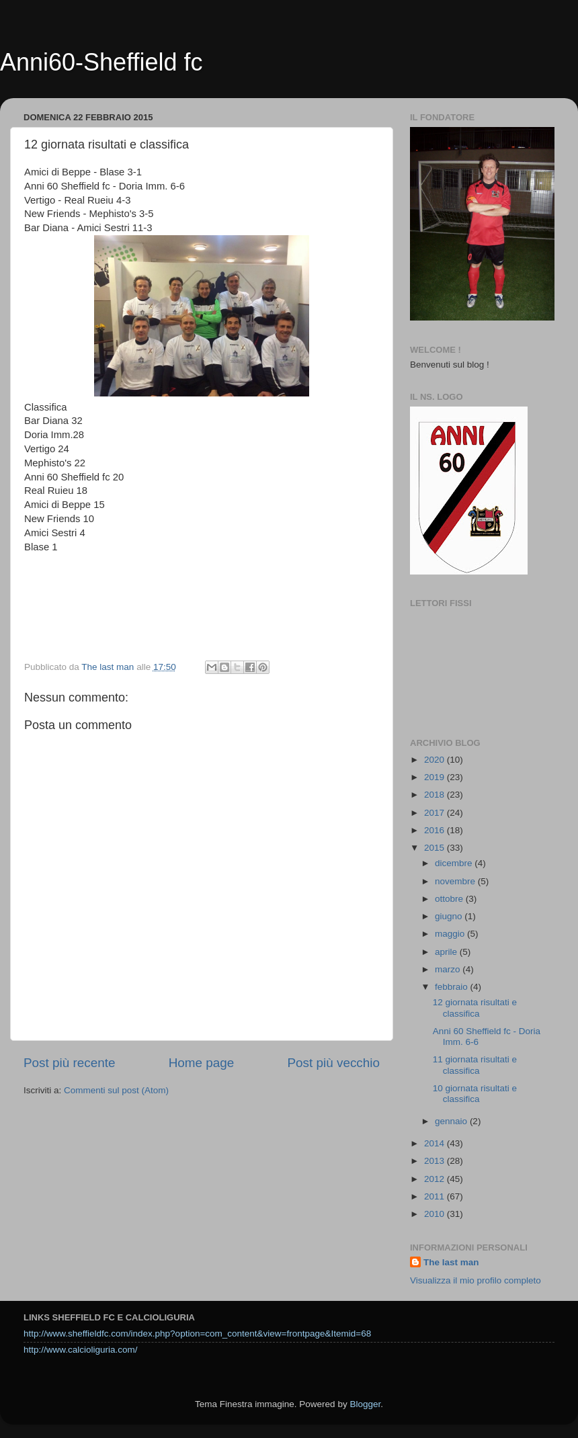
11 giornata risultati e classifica (475, 1064)
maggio (451, 934)
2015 (435, 848)
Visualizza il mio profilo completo (475, 1280)
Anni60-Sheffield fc (101, 62)
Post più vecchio (333, 1063)
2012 (435, 1179)
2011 (435, 1196)
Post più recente (70, 1063)
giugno (449, 916)
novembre (456, 881)
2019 (435, 777)
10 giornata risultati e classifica (475, 1093)
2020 (435, 760)
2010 (435, 1214)
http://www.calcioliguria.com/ (81, 1350)
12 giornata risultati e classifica (475, 1007)
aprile (447, 952)
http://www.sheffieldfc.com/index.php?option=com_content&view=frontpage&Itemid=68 (197, 1333)
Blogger (364, 1404)
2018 (435, 795)
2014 (435, 1143)
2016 (435, 830)
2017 (435, 813)
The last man (451, 1262)
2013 (435, 1161)
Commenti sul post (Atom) (116, 1090)
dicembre (454, 863)
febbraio (452, 987)
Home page (202, 1063)
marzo (448, 969)
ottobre (450, 899)
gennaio (452, 1121)
